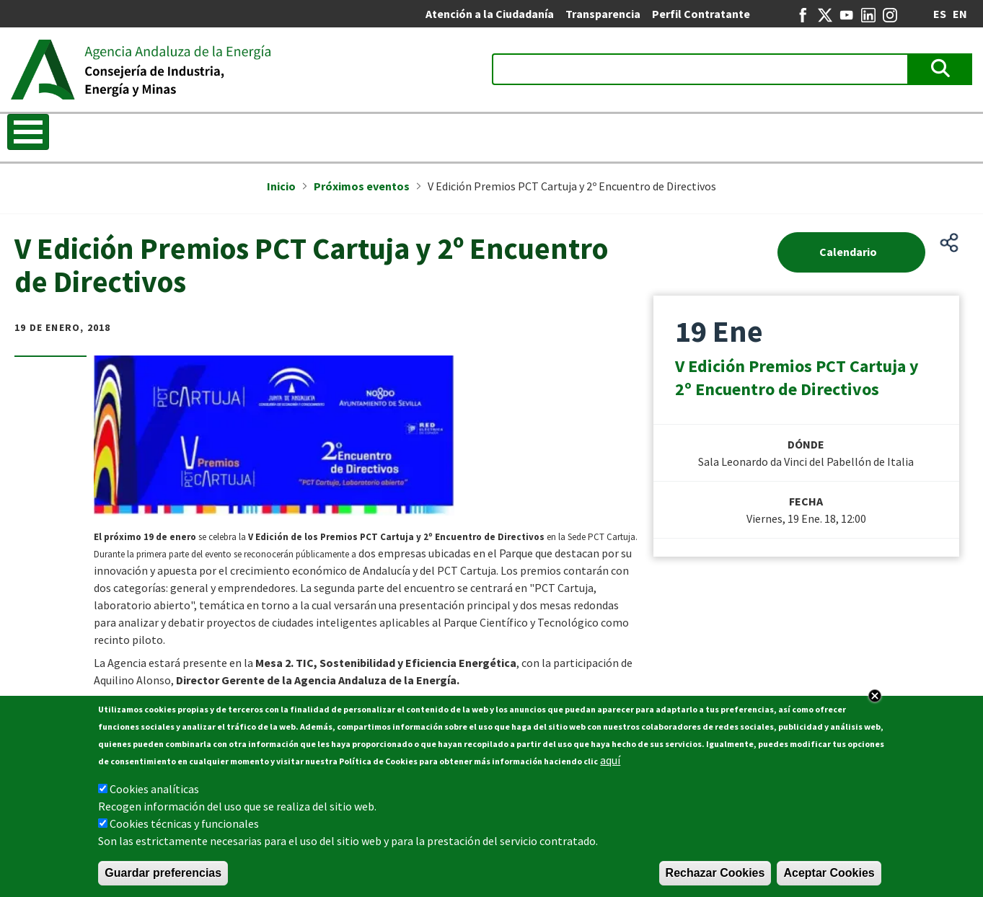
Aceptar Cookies (828, 873)
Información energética (388, 133)
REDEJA (842, 133)
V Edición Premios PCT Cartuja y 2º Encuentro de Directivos (797, 377)
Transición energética (229, 133)
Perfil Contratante (701, 13)
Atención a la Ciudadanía (490, 13)
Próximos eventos (362, 186)
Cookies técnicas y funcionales (184, 823)
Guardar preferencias (163, 873)
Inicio (32, 133)
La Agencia (106, 133)
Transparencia (602, 13)
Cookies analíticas (154, 789)
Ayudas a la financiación (553, 133)
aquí (610, 760)
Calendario (848, 251)
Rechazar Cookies (715, 873)
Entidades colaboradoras (720, 133)
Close (874, 695)
